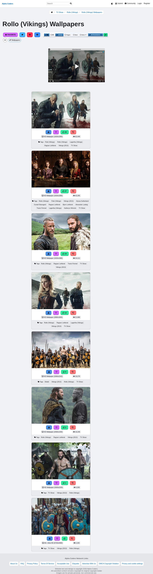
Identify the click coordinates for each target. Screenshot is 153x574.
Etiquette (75, 564)
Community (130, 3)
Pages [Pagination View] (67, 35)
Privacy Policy (32, 564)
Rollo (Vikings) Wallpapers (92, 12)
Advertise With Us (89, 564)
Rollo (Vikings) (72, 12)
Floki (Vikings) (50, 142)
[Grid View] (46, 35)
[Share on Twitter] (22, 34)
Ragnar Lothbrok (50, 145)
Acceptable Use (63, 564)
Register (147, 3)
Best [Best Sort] (75, 35)
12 (65, 313)
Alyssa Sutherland (82, 201)
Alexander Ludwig (81, 204)
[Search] (70, 3)
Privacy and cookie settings (132, 564)
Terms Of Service (47, 564)
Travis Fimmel (41, 208)
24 (65, 254)
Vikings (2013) (63, 145)
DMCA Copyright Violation (109, 564)
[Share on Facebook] (37, 34)
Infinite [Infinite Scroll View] (59, 35)
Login (139, 3)
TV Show (59, 12)
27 (65, 191)
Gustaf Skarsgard (40, 204)
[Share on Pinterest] (30, 34)
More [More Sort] (83, 35)
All (5, 40)
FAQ (22, 564)
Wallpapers (14, 40)
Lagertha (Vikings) (76, 142)
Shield (47, 382)
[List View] (52, 35)
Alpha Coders (7, 4)
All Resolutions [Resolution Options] (95, 35)
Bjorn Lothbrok (68, 204)
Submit (119, 3)
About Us (13, 564)
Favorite (10, 35)
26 (65, 132)
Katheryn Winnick (70, 208)
